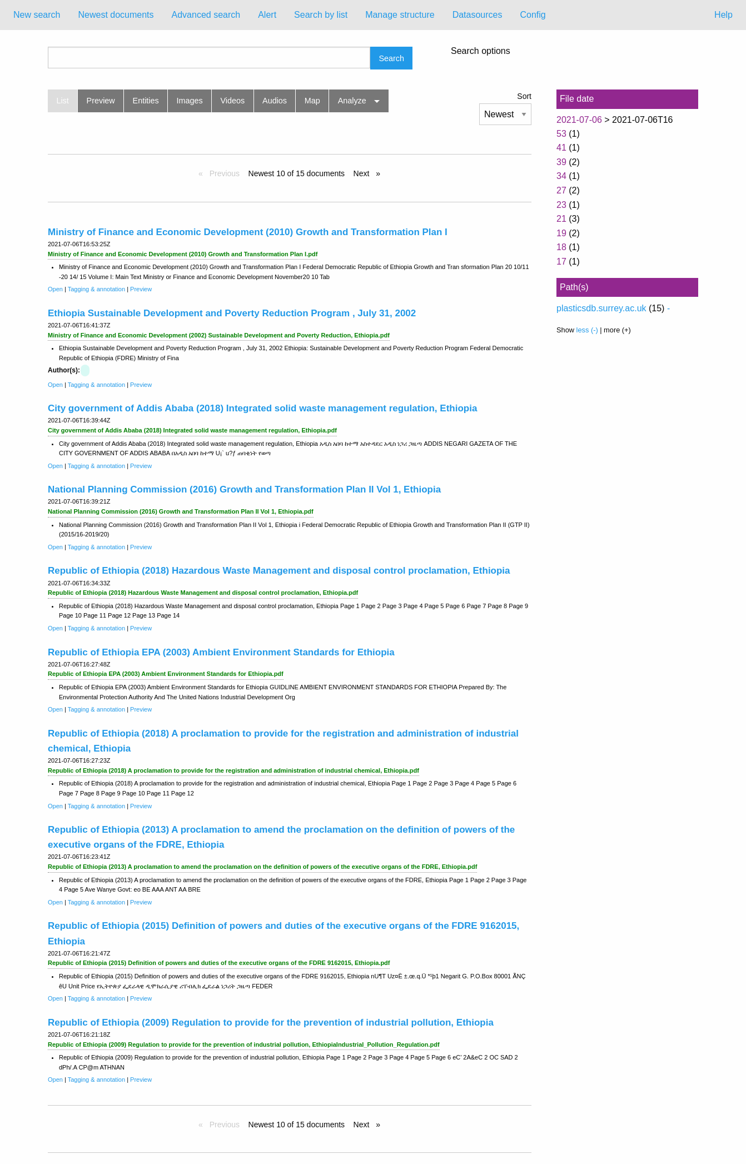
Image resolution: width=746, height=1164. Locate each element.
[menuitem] (36, 15)
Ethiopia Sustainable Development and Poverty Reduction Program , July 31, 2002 (232, 313)
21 (561, 218)
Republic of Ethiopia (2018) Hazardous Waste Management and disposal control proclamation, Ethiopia (279, 570)
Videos (233, 100)
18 (561, 247)
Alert (267, 14)
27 (561, 190)
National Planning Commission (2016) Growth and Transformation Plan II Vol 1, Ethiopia (244, 489)
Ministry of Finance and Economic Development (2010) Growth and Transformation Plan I (247, 232)
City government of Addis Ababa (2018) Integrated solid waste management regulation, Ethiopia (262, 408)
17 (561, 261)
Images (190, 100)
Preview (101, 100)
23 (561, 205)
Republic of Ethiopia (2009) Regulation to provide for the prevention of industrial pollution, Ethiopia (271, 1022)
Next (363, 173)
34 (561, 176)
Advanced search (206, 14)
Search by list (320, 14)
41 (561, 147)
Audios (274, 100)
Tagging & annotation (96, 289)
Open (55, 289)
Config (532, 14)
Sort (524, 96)
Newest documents (115, 14)
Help (723, 14)
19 (561, 233)
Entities (146, 100)
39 (561, 162)
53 (561, 133)
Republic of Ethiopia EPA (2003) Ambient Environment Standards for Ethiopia (221, 652)
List (62, 100)
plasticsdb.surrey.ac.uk (601, 308)
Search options (480, 51)
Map (312, 100)
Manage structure (400, 14)
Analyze (352, 100)
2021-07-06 (579, 120)
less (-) (587, 330)
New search (36, 14)
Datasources (477, 14)
